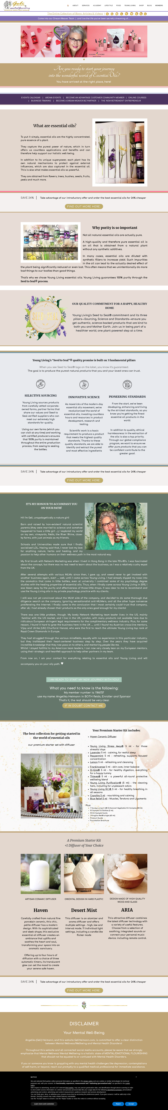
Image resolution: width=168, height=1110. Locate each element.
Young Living (130, 6)
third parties (69, 1088)
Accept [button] (131, 1104)
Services (86, 6)
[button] (136, 1077)
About (75, 6)
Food (118, 6)
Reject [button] (118, 1104)
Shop (141, 6)
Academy (97, 6)
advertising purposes (114, 1090)
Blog (149, 6)
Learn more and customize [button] (44, 1104)
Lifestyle (109, 6)
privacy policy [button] (88, 1081)
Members (159, 6)
